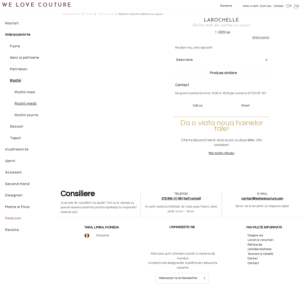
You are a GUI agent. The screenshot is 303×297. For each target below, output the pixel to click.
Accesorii (13, 172)
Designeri (14, 195)
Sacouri (16, 127)
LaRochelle (215, 20)
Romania (226, 5)
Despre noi (255, 239)
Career (253, 263)
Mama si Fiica (17, 207)
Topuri (15, 138)
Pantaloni (18, 69)
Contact (279, 6)
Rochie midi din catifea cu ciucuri (140, 14)
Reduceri (13, 218)
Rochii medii (26, 104)
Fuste (15, 46)
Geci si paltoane (24, 58)
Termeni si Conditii (260, 258)
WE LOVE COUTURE (37, 5)
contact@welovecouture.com (262, 202)
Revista (12, 230)
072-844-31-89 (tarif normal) (181, 202)
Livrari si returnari (261, 244)
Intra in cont (250, 6)
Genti (10, 161)
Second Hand (17, 184)
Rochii (15, 81)
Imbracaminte (18, 35)
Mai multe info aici (216, 157)
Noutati (12, 23)
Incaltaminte (17, 149)
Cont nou (265, 6)
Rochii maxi (25, 92)
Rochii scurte (26, 115)
